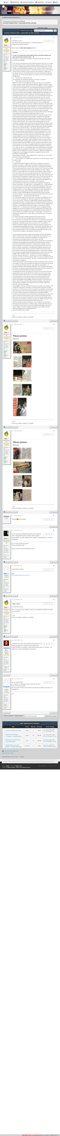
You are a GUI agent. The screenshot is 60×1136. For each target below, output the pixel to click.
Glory (27, 730)
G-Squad (54, 741)
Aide (55, 2)
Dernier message (47, 731)
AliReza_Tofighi (11, 767)
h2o (27, 740)
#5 (53, 530)
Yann (53, 731)
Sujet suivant (19, 716)
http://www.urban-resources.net (20, 575)
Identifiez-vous (26, 1135)
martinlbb (54, 736)
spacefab (54, 746)
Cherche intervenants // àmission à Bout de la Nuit (13, 735)
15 (33, 740)
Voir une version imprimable (11, 751)
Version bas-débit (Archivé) (27, 761)
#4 (53, 515)
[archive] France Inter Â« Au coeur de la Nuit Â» (12, 740)
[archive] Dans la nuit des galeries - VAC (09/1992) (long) (13, 746)
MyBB (7, 766)
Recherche (15, 2)
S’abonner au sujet (8, 753)
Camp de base (12, 21)
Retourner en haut (16, 761)
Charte (48, 2)
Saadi (27, 735)
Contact (5, 761)
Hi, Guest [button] (7, 6)
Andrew (27, 746)
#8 (53, 640)
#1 (53, 37)
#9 (53, 678)
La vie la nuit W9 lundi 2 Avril (13, 730)
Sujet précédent (9, 716)
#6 (53, 565)
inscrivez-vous (37, 1135)
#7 (53, 599)
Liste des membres (27, 2)
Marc (5, 574)
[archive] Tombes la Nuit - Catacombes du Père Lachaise (19, 23)
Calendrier (40, 2)
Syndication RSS (38, 761)
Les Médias (21, 21)
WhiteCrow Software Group (23, 767)
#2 (53, 324)
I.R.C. (6, 2)
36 (33, 735)
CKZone (5, 21)
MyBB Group (19, 766)
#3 (53, 430)
